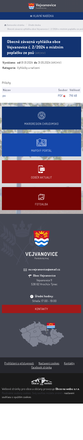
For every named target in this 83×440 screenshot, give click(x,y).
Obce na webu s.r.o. (68, 389)
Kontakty (41, 309)
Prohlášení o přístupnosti (19, 363)
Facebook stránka (41, 367)
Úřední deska (34, 25)
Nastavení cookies (49, 363)
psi (4, 95)
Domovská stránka (14, 25)
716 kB (73, 95)
